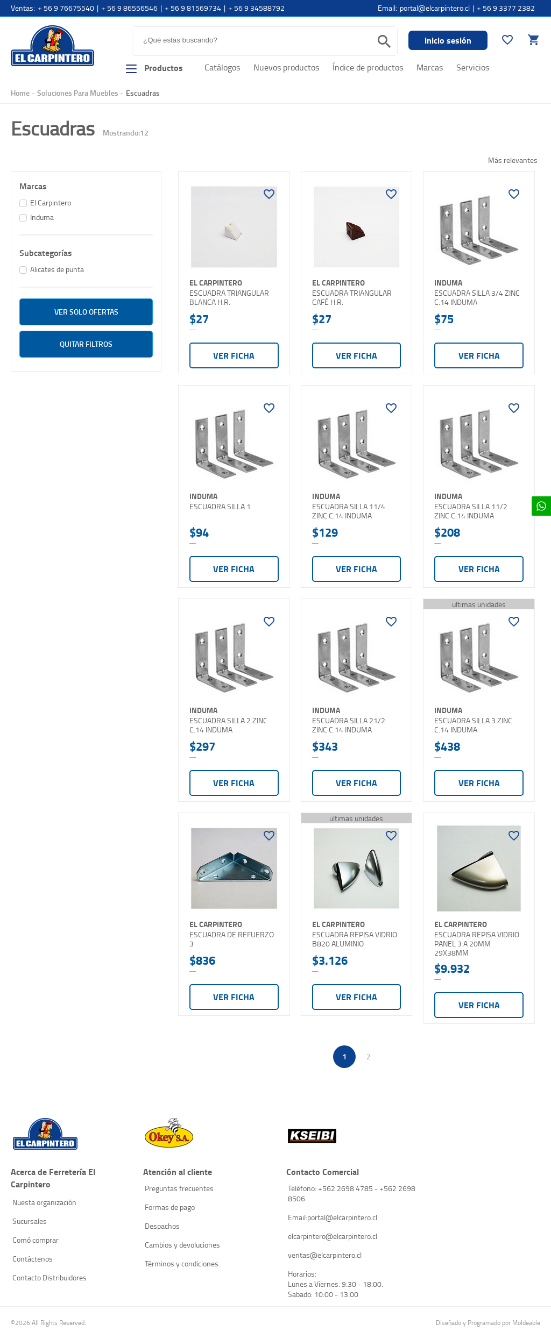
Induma (42, 217)
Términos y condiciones (181, 1263)
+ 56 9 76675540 (66, 8)
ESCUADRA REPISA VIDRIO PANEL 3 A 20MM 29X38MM (476, 943)
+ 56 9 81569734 (193, 8)
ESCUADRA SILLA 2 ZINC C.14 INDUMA (228, 725)
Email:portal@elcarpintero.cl (332, 1217)
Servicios (472, 67)
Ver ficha (234, 355)
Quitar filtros (86, 344)
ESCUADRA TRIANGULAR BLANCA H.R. (229, 297)
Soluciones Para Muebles (77, 93)
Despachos (162, 1226)
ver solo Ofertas (86, 312)
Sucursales (29, 1221)
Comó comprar (35, 1240)
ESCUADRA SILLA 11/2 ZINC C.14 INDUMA (470, 511)
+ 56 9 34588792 (256, 8)
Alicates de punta (57, 269)
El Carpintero (52, 45)
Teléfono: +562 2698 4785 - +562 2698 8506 (351, 1193)
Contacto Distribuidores (49, 1277)
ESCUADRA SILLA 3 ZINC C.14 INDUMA (473, 725)
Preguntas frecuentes (179, 1188)
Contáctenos (32, 1258)
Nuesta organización (44, 1202)
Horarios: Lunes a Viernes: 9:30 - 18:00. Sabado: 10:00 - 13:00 (335, 1284)
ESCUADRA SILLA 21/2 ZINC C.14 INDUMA (348, 725)
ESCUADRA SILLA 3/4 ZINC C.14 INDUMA (477, 297)
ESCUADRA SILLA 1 (220, 506)
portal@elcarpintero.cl (435, 8)
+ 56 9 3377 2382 (506, 8)
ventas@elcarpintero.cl (325, 1255)
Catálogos (222, 67)
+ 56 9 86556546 (129, 8)
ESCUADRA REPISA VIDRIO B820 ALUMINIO (354, 939)
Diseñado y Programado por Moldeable (488, 1322)
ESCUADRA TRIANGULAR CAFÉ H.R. (352, 297)
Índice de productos (368, 67)
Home (20, 93)
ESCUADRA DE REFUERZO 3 (231, 939)
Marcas (429, 67)
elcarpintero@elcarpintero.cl (332, 1236)
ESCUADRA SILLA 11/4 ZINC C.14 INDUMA (348, 511)
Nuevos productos (286, 67)
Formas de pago (170, 1207)
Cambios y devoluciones (182, 1245)
